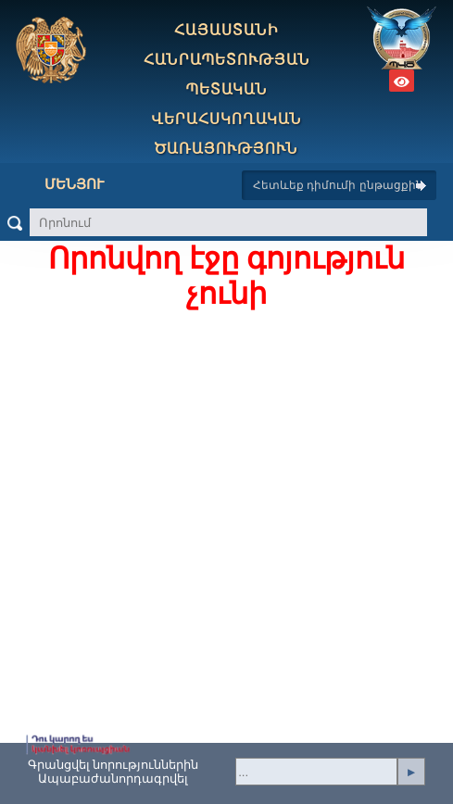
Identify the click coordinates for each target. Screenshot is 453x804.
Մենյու (60, 184)
